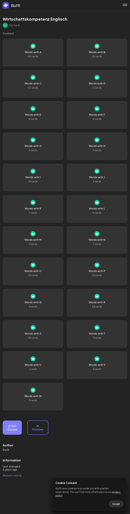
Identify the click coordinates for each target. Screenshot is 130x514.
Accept (116, 504)
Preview (37, 428)
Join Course (12, 427)
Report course (12, 475)
